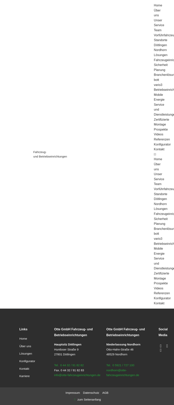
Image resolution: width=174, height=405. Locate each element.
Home (158, 5)
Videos (158, 134)
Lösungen (160, 55)
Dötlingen (160, 45)
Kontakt (159, 149)
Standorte (160, 40)
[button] (157, 154)
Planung (159, 70)
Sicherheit (161, 65)
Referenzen (162, 139)
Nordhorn (160, 50)
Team (157, 30)
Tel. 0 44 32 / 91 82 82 (69, 365)
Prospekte (161, 129)
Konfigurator (162, 144)
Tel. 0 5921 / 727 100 (120, 365)
